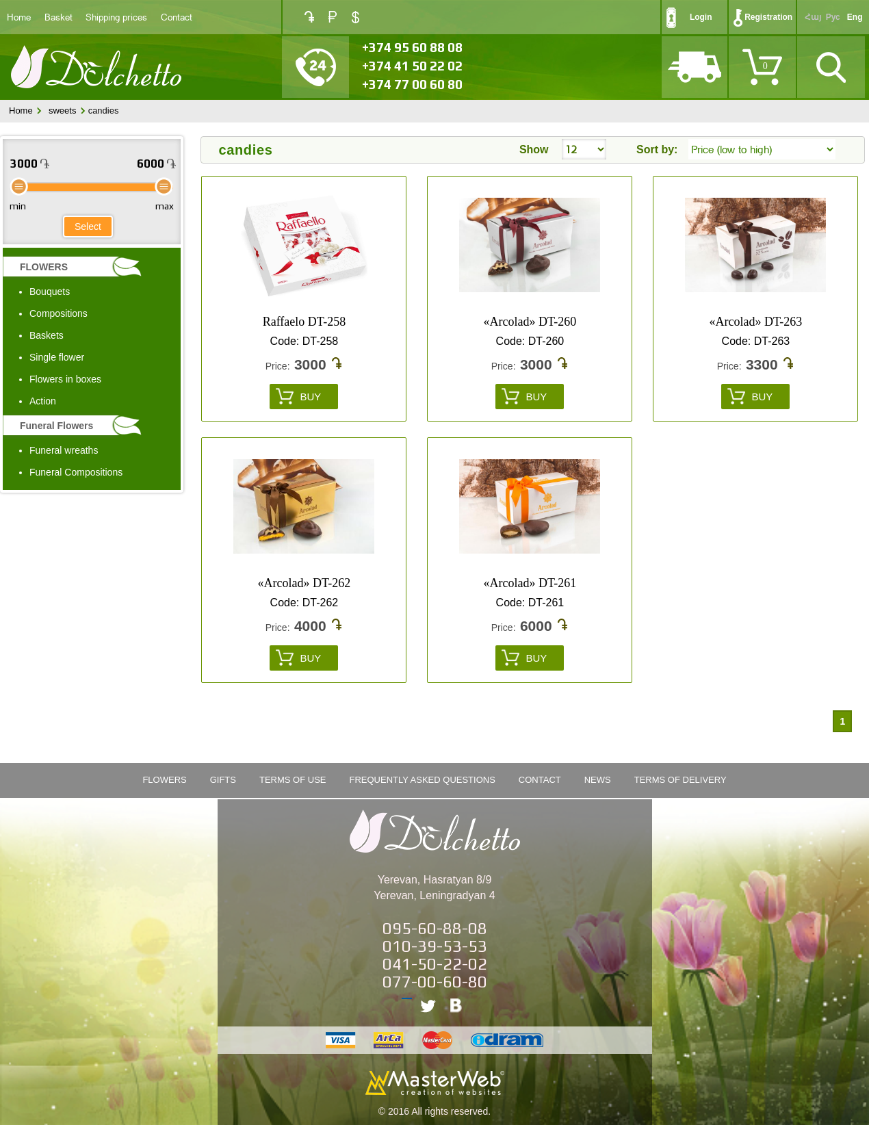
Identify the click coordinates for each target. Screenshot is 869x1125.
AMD (309, 17)
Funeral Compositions (75, 472)
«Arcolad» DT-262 (304, 583)
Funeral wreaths (63, 450)
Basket (58, 17)
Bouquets (49, 291)
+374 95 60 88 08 (412, 47)
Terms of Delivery (680, 780)
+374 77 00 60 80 (412, 84)
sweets (62, 110)
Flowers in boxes (65, 379)
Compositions (58, 313)
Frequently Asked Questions (422, 780)
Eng (855, 17)
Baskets (46, 335)
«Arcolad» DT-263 (756, 321)
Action (42, 401)
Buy (310, 396)
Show (534, 149)
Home (19, 17)
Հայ (813, 17)
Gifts (223, 780)
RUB (332, 17)
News (597, 780)
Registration (768, 17)
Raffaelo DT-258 (304, 321)
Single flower (56, 357)
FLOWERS (44, 266)
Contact (176, 17)
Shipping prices (116, 17)
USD (355, 17)
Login (701, 17)
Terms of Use (292, 780)
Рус (833, 17)
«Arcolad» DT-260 (530, 321)
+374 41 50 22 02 (412, 65)
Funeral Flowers (56, 425)
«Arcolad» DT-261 (530, 583)
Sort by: (656, 149)
